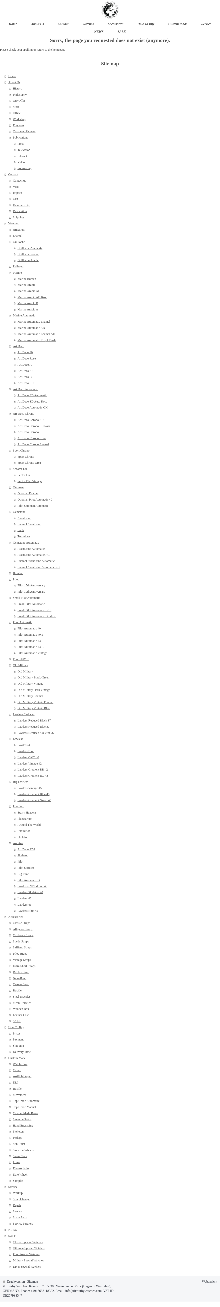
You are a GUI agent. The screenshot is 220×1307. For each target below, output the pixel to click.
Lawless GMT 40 (28, 757)
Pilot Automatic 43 (29, 641)
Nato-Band (19, 978)
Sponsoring (24, 168)
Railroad (18, 266)
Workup (18, 1193)
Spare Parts (20, 1217)
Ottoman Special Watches (29, 1248)
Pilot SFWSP (21, 659)
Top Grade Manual (24, 1107)
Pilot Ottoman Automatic (32, 505)
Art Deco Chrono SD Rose (33, 426)
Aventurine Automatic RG (33, 554)
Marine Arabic (26, 284)
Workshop (19, 119)
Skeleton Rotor (22, 1119)
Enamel (17, 235)
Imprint (17, 192)
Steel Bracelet (21, 996)
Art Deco (18, 346)
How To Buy (16, 1027)
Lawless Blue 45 (27, 910)
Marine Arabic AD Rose (32, 297)
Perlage (17, 1137)
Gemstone (19, 512)
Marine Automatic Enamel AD (36, 334)
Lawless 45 (24, 904)
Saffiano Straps (22, 947)
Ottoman (18, 487)
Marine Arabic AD (28, 291)
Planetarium (24, 818)
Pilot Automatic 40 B (30, 634)
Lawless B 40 (25, 751)
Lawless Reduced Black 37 (34, 720)
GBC (16, 199)
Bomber (18, 573)
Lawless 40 (24, 745)
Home (12, 76)
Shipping (18, 217)
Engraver (18, 125)
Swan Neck (20, 1156)
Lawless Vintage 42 (29, 763)
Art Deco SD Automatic (32, 395)
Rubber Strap (21, 972)
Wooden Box (21, 1009)
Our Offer (19, 100)
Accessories (15, 916)
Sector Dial (24, 475)
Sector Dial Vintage (29, 481)
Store (16, 107)
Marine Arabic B (27, 303)
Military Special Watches (28, 1260)
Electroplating (21, 1168)
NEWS (12, 1229)
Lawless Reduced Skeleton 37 (35, 733)
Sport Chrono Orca (29, 462)
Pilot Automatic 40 (29, 628)
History (17, 88)
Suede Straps (21, 941)
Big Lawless (20, 782)
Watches (13, 223)
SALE (17, 1021)
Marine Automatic (24, 315)
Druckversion (14, 1281)
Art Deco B (24, 377)
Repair (17, 1205)
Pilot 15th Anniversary (31, 585)
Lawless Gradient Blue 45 (33, 794)
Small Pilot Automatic (26, 597)
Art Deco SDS (26, 849)
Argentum (19, 229)
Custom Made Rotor (25, 1113)
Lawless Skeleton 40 (30, 892)
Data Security (21, 205)
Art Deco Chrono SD (30, 420)
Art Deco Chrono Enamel (33, 444)
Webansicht (209, 1281)
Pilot (16, 579)
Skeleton (22, 837)
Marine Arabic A (27, 309)
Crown (17, 1070)
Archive (18, 843)
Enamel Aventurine (29, 524)
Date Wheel (20, 1174)
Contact (13, 174)
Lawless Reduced (24, 714)
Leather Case (21, 1015)
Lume (16, 1162)
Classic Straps (21, 923)
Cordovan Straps (23, 935)
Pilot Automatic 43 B (30, 647)
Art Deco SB (25, 371)
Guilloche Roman (28, 254)
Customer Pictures (24, 131)
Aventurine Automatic (31, 548)
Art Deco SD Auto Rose (32, 401)
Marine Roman (26, 278)
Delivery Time (22, 1052)
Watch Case (20, 1064)
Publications (20, 137)
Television (23, 150)
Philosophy (20, 94)
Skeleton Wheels (23, 1150)
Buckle (17, 990)
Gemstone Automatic (26, 542)
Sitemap (32, 1281)
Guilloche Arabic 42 (29, 248)
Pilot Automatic (22, 622)
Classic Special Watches (28, 1242)
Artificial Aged (22, 1076)
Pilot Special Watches (26, 1254)
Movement (19, 1095)
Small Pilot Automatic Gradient (36, 616)
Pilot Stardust (25, 867)
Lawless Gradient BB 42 (32, 769)
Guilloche (19, 242)
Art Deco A (24, 364)
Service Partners (23, 1223)
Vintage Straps (22, 960)
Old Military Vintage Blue (33, 708)
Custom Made (17, 1058)
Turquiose (23, 536)
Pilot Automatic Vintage (32, 653)
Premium (18, 806)
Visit (16, 186)
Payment (18, 1039)
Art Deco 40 (25, 352)
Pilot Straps (20, 953)
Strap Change (21, 1199)
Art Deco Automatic (25, 389)
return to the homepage (51, 49)
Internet (22, 156)
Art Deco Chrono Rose (31, 438)
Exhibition (23, 831)
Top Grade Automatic (26, 1101)
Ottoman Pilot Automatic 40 (34, 499)
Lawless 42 (24, 898)
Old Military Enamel (30, 696)
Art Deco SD (25, 383)
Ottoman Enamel (27, 493)
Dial (15, 1082)
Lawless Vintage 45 (29, 788)
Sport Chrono (21, 450)
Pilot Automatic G (28, 880)
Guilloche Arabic (28, 260)
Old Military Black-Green (33, 677)
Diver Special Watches (27, 1266)
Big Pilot (23, 874)
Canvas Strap (21, 984)
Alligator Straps (22, 929)
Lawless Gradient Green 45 (34, 800)
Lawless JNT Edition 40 (32, 886)
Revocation (20, 211)
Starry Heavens (26, 812)
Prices (16, 1033)
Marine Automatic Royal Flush (36, 340)
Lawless (18, 739)
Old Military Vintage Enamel (35, 702)
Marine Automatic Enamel (33, 321)
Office (17, 113)
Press (20, 143)
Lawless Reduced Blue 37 (33, 726)
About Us (14, 82)
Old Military (20, 665)
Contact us (19, 180)
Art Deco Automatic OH (32, 407)
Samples (18, 1180)
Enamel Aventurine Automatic (36, 561)
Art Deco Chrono (23, 413)
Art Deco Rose (26, 358)
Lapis (20, 530)
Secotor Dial (20, 469)
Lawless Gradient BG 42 (32, 775)
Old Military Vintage (30, 683)
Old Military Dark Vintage (33, 690)
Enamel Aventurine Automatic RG (38, 567)
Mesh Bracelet (22, 1003)
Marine (17, 272)
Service (13, 1187)
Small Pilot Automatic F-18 (34, 610)
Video (21, 162)
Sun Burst (19, 1144)
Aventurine (24, 518)
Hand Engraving (23, 1125)
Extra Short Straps (24, 966)
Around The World (29, 824)
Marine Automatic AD (31, 328)
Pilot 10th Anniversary (31, 591)
